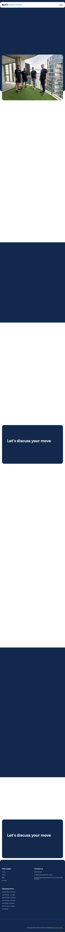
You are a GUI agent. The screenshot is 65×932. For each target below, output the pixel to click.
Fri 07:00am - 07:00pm (8, 903)
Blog (3, 877)
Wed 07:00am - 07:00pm (8, 897)
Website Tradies (58, 927)
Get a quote (12, 46)
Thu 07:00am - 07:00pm (8, 900)
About (4, 874)
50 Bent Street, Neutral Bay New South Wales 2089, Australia (48, 878)
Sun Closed (5, 909)
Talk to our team (31, 46)
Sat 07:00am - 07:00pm (8, 906)
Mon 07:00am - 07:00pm (8, 892)
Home (3, 872)
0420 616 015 (38, 872)
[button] (61, 5)
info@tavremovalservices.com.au (43, 874)
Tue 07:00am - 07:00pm (8, 895)
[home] (12, 5)
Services (4, 880)
